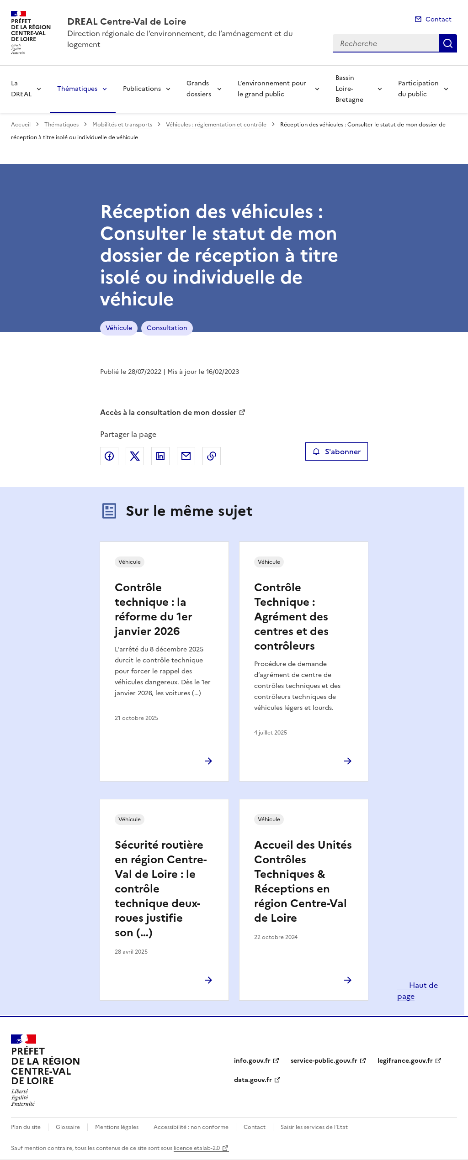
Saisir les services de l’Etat (314, 1127)
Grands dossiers (198, 89)
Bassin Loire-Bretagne (349, 89)
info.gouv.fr (252, 1061)
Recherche (448, 43)
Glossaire (68, 1127)
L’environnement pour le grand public (272, 89)
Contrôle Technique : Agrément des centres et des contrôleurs (291, 616)
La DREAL (21, 89)
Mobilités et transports (122, 125)
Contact (438, 19)
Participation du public (418, 89)
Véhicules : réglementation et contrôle (216, 125)
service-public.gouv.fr (324, 1061)
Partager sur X (135, 456)
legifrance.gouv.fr (405, 1061)
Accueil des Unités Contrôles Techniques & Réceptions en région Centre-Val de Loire (303, 881)
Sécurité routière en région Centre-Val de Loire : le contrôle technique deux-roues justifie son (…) (161, 889)
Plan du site (26, 1127)
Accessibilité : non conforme (191, 1127)
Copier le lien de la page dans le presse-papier (211, 456)
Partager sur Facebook (109, 456)
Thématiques (77, 89)
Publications (142, 89)
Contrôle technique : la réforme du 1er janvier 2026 (153, 609)
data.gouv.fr (253, 1080)
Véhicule (119, 328)
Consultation (167, 328)
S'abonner (337, 451)
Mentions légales (116, 1127)
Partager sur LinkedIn (160, 456)
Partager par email (186, 456)
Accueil (21, 125)
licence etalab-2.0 (197, 1148)
